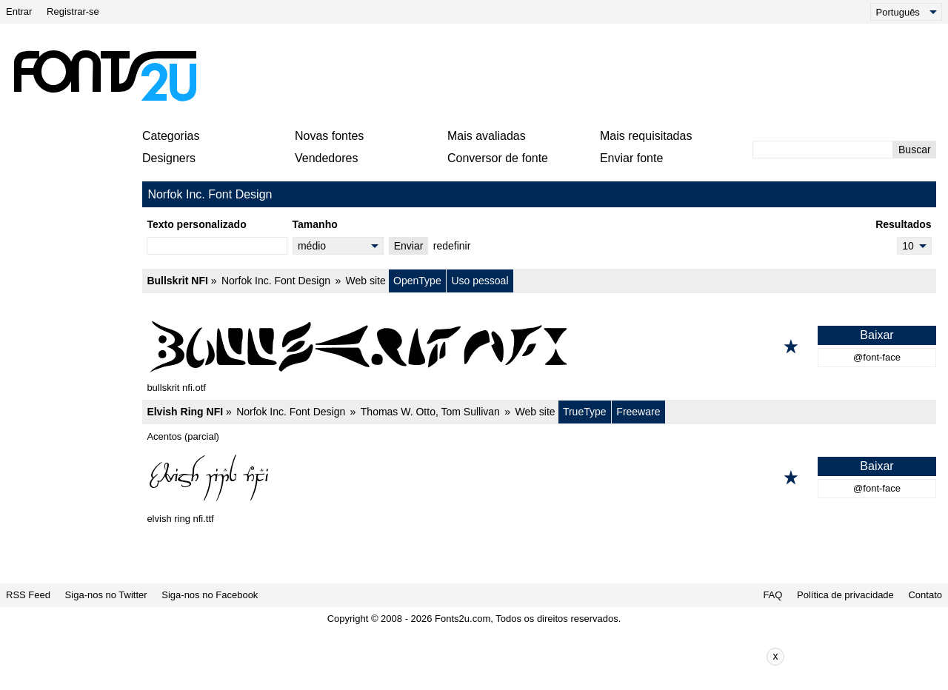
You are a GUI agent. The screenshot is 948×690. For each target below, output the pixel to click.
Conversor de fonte (497, 158)
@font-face (877, 357)
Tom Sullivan (470, 412)
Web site (366, 281)
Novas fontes (329, 136)
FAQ (772, 594)
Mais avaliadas (486, 136)
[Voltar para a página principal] (104, 75)
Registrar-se (73, 11)
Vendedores (326, 158)
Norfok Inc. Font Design (275, 281)
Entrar (19, 11)
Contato (925, 594)
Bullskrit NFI (177, 281)
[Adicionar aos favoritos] (791, 346)
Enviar (409, 246)
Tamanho (315, 224)
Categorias (170, 136)
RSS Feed (28, 594)
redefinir (452, 246)
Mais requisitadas (646, 136)
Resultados (903, 224)
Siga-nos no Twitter (106, 594)
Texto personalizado (196, 224)
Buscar (914, 149)
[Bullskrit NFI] (539, 346)
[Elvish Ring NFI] (539, 477)
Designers (169, 158)
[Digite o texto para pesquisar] (822, 149)
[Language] (906, 12)
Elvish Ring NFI (185, 412)
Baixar (876, 335)
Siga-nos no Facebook (209, 594)
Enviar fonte (631, 158)
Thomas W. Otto (398, 412)
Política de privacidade (845, 594)
